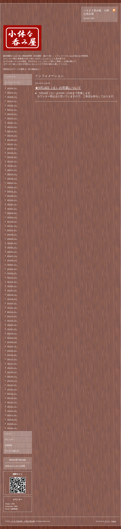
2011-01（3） (12, 406)
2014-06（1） (12, 260)
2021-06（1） (12, 148)
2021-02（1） (12, 166)
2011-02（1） (12, 402)
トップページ (10, 77)
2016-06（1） (12, 243)
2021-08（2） (12, 140)
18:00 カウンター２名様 (15, 466)
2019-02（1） (12, 204)
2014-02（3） (12, 273)
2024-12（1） (12, 92)
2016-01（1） (12, 252)
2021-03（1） (12, 161)
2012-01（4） (12, 355)
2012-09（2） (12, 325)
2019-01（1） (12, 209)
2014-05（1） (12, 264)
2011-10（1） (12, 368)
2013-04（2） (12, 299)
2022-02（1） (12, 118)
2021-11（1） (12, 127)
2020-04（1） (12, 187)
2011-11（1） (12, 363)
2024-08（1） (12, 97)
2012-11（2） (12, 316)
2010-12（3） (12, 411)
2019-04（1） (12, 200)
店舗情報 (8, 445)
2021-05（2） (12, 153)
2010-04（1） (12, 428)
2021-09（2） (12, 135)
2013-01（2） (12, 307)
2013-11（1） (12, 277)
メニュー (8, 434)
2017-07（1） (12, 226)
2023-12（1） (12, 101)
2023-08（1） (12, 105)
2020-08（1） (12, 178)
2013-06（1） (12, 295)
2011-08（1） (12, 376)
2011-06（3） (12, 385)
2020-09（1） (12, 174)
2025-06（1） (12, 88)
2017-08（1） (12, 221)
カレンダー (9, 439)
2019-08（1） (12, 196)
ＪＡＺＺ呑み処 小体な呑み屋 (22, 521)
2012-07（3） (12, 329)
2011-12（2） (12, 359)
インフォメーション (13, 82)
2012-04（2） (12, 342)
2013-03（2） (12, 303)
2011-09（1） (12, 372)
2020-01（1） (12, 191)
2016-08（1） (12, 239)
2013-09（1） (12, 286)
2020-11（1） (12, 170)
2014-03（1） (12, 269)
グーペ (107, 521)
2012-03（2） (12, 346)
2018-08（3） (12, 213)
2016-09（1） (12, 234)
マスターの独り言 (12, 451)
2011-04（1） (12, 394)
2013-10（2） (12, 282)
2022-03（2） (12, 114)
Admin (113, 521)
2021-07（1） (12, 144)
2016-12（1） (12, 230)
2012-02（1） (12, 350)
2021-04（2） (12, 157)
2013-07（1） (12, 290)
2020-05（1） (12, 183)
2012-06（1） (12, 333)
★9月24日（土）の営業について (58, 88)
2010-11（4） (12, 415)
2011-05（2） (12, 389)
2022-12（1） (12, 110)
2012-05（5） (12, 338)
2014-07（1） (12, 256)
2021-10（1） (12, 131)
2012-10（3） (12, 320)
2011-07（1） (12, 381)
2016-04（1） (12, 247)
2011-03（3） (12, 398)
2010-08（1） (12, 424)
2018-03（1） (12, 217)
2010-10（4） (12, 419)
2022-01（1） (12, 122)
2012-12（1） (12, 312)
